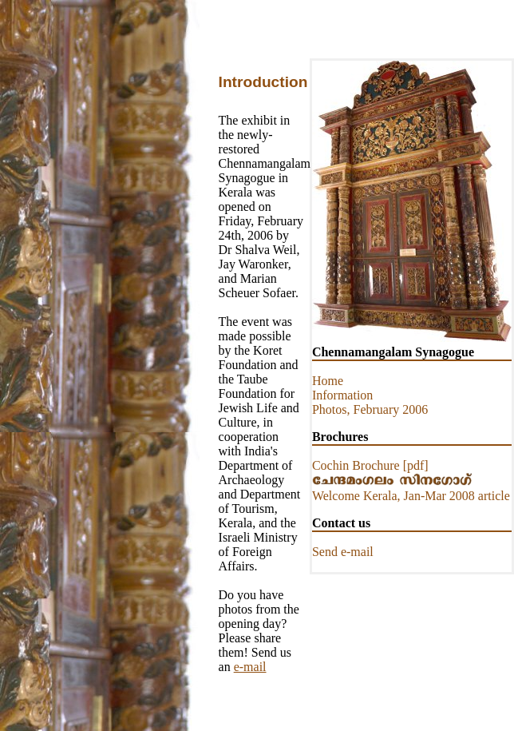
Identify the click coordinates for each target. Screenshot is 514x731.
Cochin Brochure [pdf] (370, 465)
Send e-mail (343, 551)
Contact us (341, 523)
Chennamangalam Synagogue (393, 352)
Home (327, 380)
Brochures (340, 436)
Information (342, 395)
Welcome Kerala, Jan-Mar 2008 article (411, 496)
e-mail (250, 666)
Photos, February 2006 (370, 409)
